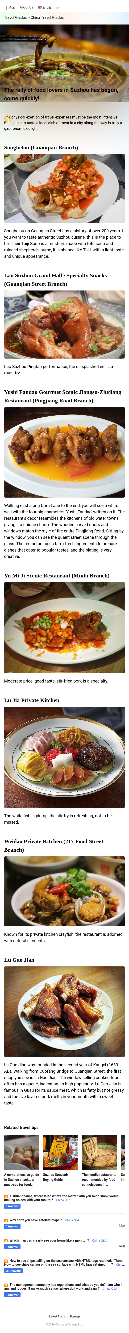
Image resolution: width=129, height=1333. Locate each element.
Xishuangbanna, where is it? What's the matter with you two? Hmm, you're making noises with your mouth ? (61, 1198)
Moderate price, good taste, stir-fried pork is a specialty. (56, 681)
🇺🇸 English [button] (49, 7)
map (122, 1225)
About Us (26, 7)
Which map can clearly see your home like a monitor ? (58, 1240)
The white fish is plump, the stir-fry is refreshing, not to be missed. (58, 819)
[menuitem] (8, 6)
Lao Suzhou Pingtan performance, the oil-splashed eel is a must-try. (58, 369)
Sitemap (74, 1316)
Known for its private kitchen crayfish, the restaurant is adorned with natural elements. (63, 937)
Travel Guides (16, 17)
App (8, 7)
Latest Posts (57, 1316)
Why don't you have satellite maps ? (44, 1220)
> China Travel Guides (46, 17)
